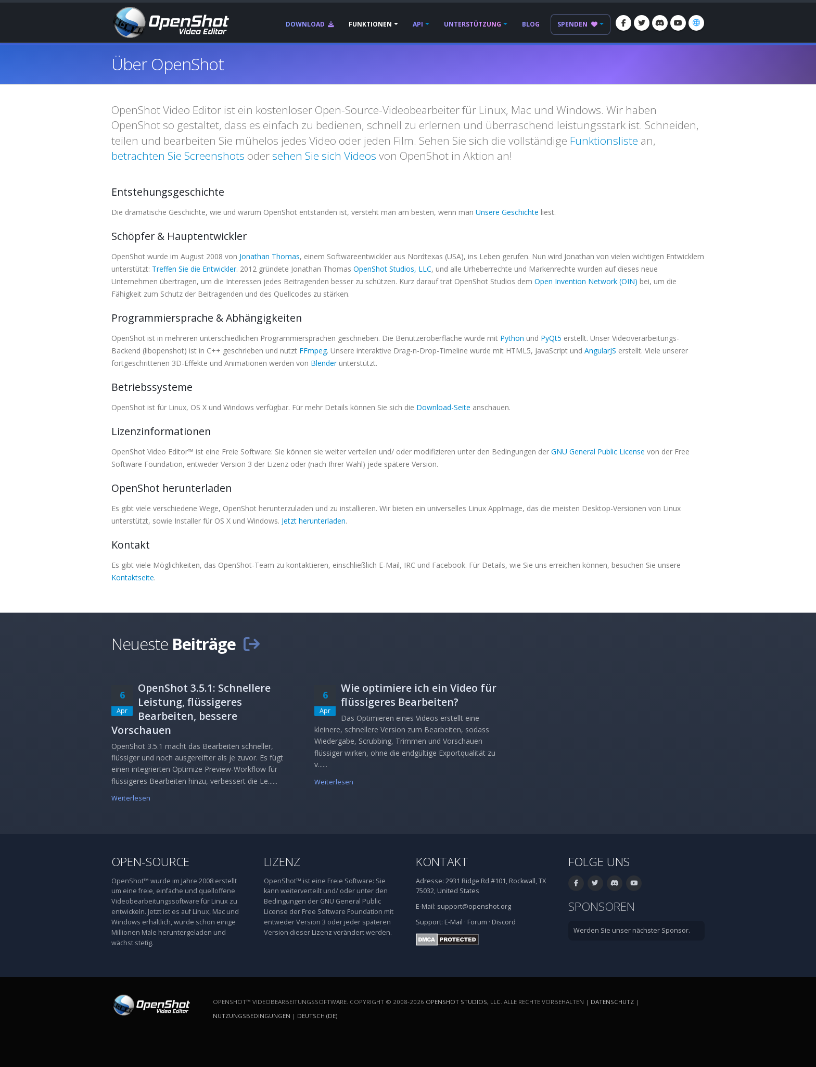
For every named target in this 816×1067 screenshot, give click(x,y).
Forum (477, 922)
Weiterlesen (130, 798)
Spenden (577, 24)
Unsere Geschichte (507, 212)
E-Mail (453, 922)
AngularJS (600, 350)
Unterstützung (472, 24)
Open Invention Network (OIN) (586, 281)
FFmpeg (313, 350)
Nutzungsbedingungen (251, 1016)
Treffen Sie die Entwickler (194, 269)
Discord (504, 922)
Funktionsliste (604, 140)
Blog (531, 24)
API (418, 24)
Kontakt (442, 862)
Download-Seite (443, 407)
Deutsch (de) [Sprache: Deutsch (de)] (317, 1016)
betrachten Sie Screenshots (178, 155)
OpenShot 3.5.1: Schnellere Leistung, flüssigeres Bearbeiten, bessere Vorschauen (191, 709)
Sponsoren (601, 906)
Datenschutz (612, 1002)
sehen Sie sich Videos (324, 155)
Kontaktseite (132, 577)
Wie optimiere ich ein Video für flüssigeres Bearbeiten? (418, 695)
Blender (324, 363)
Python (512, 338)
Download (310, 24)
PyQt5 (551, 338)
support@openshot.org (474, 906)
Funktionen (370, 24)
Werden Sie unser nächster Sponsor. (631, 930)
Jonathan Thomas (269, 256)
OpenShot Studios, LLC (392, 269)
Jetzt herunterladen (314, 521)
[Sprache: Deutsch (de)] (696, 23)
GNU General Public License (598, 451)
